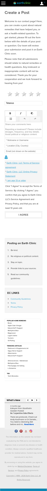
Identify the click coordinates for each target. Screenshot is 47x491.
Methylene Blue (13, 330)
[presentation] (10, 113)
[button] (10, 113)
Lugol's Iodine (12, 335)
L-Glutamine (12, 368)
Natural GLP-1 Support (15, 328)
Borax (10, 323)
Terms (13, 303)
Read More (29, 424)
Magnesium (12, 333)
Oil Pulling (11, 340)
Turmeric (11, 338)
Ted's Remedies (13, 376)
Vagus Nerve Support (15, 351)
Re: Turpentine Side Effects (21, 413)
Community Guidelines (21, 299)
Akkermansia (12, 353)
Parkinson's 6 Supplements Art (18, 348)
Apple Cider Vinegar (14, 325)
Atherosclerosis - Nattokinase (18, 361)
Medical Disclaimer (25, 466)
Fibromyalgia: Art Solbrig (16, 366)
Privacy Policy (17, 307)
